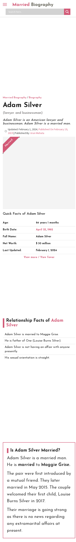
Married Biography (14, 97)
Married (32, 5)
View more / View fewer (39, 257)
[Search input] (35, 12)
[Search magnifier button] (67, 12)
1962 (50, 229)
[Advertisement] (38, 56)
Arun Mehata (37, 133)
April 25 (41, 229)
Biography (35, 97)
